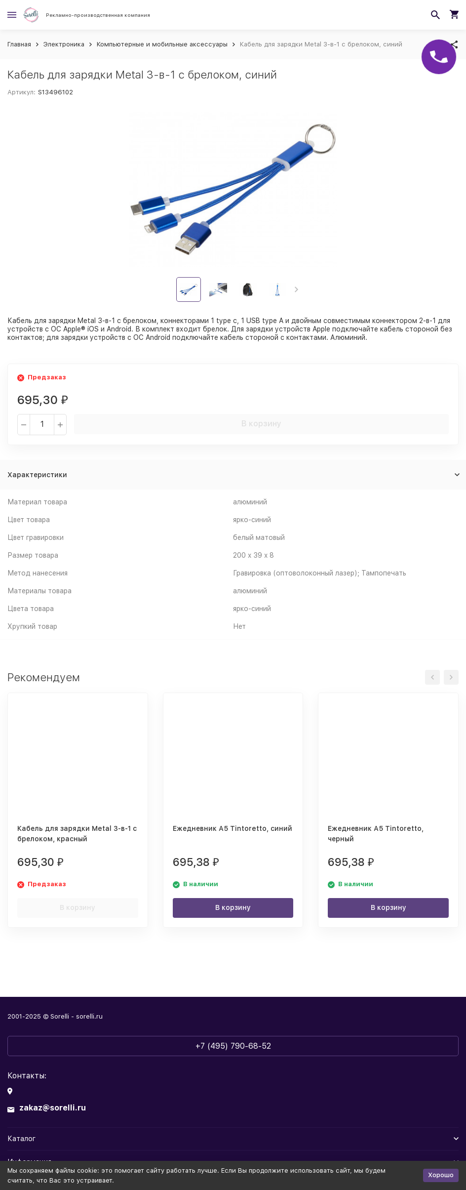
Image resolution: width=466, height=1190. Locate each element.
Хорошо (441, 1175)
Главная (19, 44)
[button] (296, 289)
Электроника (63, 44)
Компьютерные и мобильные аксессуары (162, 44)
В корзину (261, 423)
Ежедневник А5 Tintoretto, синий (232, 828)
